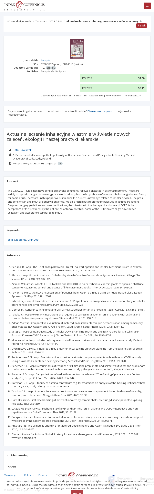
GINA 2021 (33, 239)
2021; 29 (55, 21)
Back (142, 25)
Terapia (40, 21)
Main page (10, 475)
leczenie (21, 239)
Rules (27, 475)
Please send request (99, 111)
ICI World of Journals (19, 21)
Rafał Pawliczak (22, 150)
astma (11, 239)
